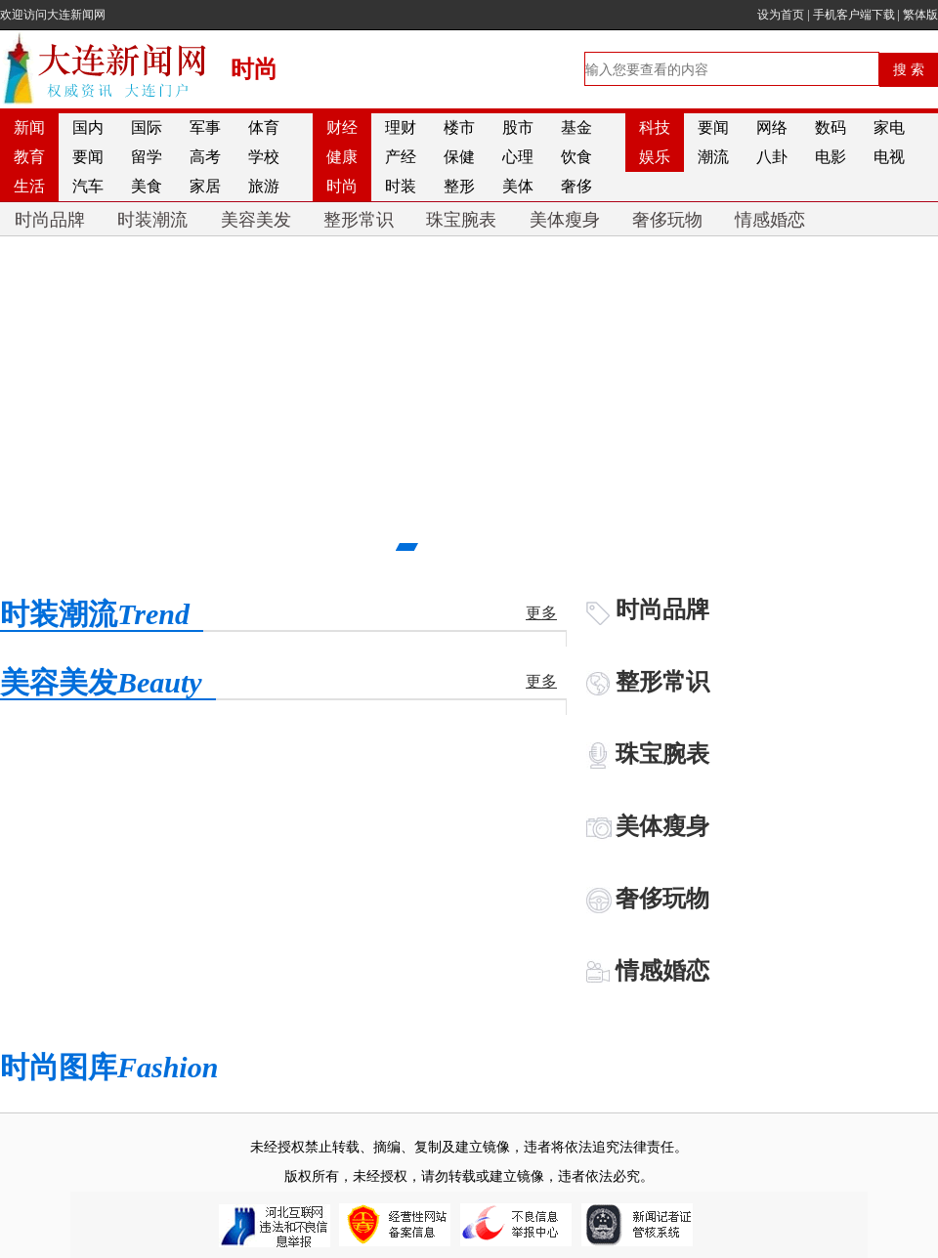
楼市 (459, 127)
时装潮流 (152, 220)
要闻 (713, 127)
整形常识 (358, 220)
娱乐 (654, 156)
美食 (146, 186)
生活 (29, 186)
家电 (889, 127)
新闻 (29, 127)
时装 (400, 186)
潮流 (713, 156)
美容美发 (256, 220)
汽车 (88, 186)
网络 (772, 127)
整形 (459, 186)
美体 (517, 186)
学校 (263, 156)
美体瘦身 (565, 220)
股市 (517, 127)
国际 (146, 127)
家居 (205, 186)
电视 (889, 156)
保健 (459, 156)
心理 (517, 156)
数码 (830, 127)
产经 (400, 156)
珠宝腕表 (461, 220)
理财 (400, 127)
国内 (88, 127)
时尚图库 (109, 1067)
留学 (146, 156)
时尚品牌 (50, 220)
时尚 (342, 186)
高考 (205, 156)
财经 (342, 127)
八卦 (772, 156)
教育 (29, 156)
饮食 (576, 156)
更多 (541, 613)
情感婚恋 (770, 220)
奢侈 (576, 186)
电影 (830, 156)
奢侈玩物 (667, 220)
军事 (205, 127)
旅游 (263, 186)
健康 (342, 156)
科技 (654, 127)
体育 (263, 127)
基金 (576, 127)
